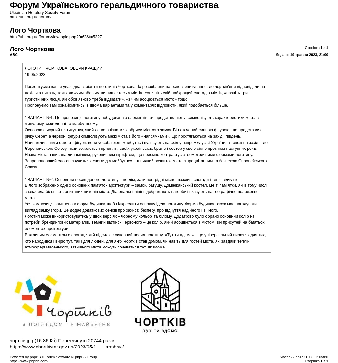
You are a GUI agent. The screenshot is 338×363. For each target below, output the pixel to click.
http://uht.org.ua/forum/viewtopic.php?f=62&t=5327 (56, 37)
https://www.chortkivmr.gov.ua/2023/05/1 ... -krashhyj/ (67, 346)
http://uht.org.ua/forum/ (30, 17)
